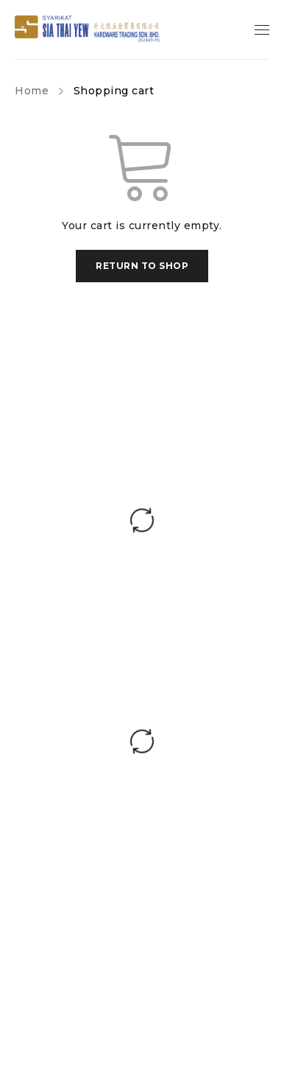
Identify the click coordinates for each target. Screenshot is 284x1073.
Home (32, 90)
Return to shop (142, 265)
